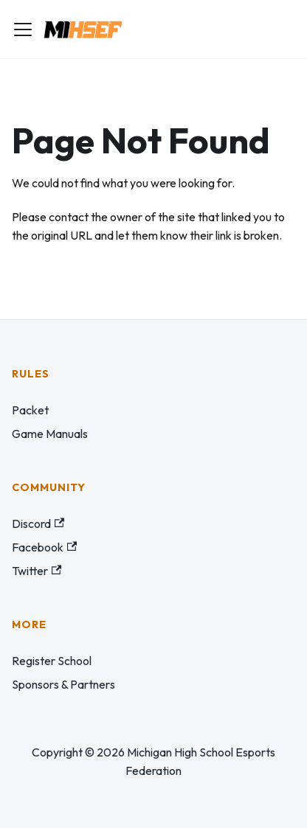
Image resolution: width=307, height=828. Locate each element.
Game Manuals (50, 433)
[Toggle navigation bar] (23, 29)
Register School (52, 660)
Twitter (36, 570)
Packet (30, 410)
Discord (38, 523)
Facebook (44, 547)
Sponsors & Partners (63, 684)
